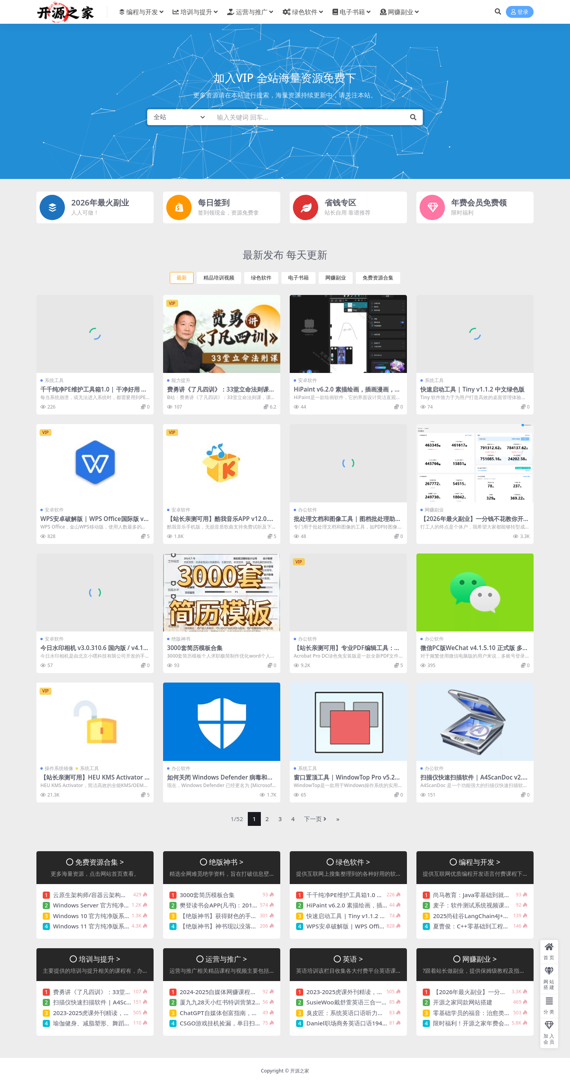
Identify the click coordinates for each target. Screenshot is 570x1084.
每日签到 (214, 202)
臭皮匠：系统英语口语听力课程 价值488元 (362, 1013)
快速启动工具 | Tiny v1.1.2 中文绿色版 (472, 389)
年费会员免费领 (479, 202)
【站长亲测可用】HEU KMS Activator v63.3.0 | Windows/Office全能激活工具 (94, 780)
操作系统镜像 (59, 768)
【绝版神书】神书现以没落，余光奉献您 (233, 926)
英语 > (353, 959)
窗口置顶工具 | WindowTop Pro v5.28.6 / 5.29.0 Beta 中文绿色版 (347, 780)
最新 (182, 278)
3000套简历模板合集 (194, 648)
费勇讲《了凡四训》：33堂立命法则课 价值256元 (218, 392)
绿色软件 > (353, 862)
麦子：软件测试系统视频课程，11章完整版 (490, 905)
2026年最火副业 (100, 202)
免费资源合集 (378, 278)
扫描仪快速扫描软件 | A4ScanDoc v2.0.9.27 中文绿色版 (474, 780)
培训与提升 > (99, 959)
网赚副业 (335, 278)
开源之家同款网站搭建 (462, 1002)
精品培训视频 (218, 278)
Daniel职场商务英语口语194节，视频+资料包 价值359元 (381, 1023)
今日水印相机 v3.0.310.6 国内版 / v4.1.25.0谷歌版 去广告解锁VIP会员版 (94, 651)
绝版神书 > (226, 862)
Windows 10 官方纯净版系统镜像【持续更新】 (115, 916)
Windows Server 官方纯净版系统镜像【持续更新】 (121, 905)
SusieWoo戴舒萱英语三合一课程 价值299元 (364, 1002)
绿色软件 (261, 278)
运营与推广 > (226, 959)
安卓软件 (307, 380)
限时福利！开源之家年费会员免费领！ (483, 1023)
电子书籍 (298, 278)
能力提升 (180, 380)
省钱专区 (340, 202)
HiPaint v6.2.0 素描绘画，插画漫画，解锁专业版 (347, 392)
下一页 (315, 819)
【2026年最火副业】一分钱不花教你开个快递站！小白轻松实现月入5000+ (474, 522)
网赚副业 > (479, 959)
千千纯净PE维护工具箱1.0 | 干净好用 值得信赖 (93, 392)
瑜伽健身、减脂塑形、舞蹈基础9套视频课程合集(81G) (124, 1023)
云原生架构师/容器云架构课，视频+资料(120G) (115, 895)
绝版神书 (180, 638)
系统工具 (54, 380)
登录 (519, 12)
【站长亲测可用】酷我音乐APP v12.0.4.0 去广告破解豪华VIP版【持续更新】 (220, 522)
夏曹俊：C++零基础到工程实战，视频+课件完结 (496, 926)
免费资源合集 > (99, 862)
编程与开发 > (479, 862)
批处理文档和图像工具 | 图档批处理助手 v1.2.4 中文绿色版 (347, 522)
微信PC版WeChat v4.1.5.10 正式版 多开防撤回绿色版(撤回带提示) (474, 651)
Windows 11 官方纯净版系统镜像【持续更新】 (115, 926)
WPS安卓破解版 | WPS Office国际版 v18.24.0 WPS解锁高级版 (93, 522)
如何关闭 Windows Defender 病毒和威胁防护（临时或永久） (220, 780)
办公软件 (307, 509)
